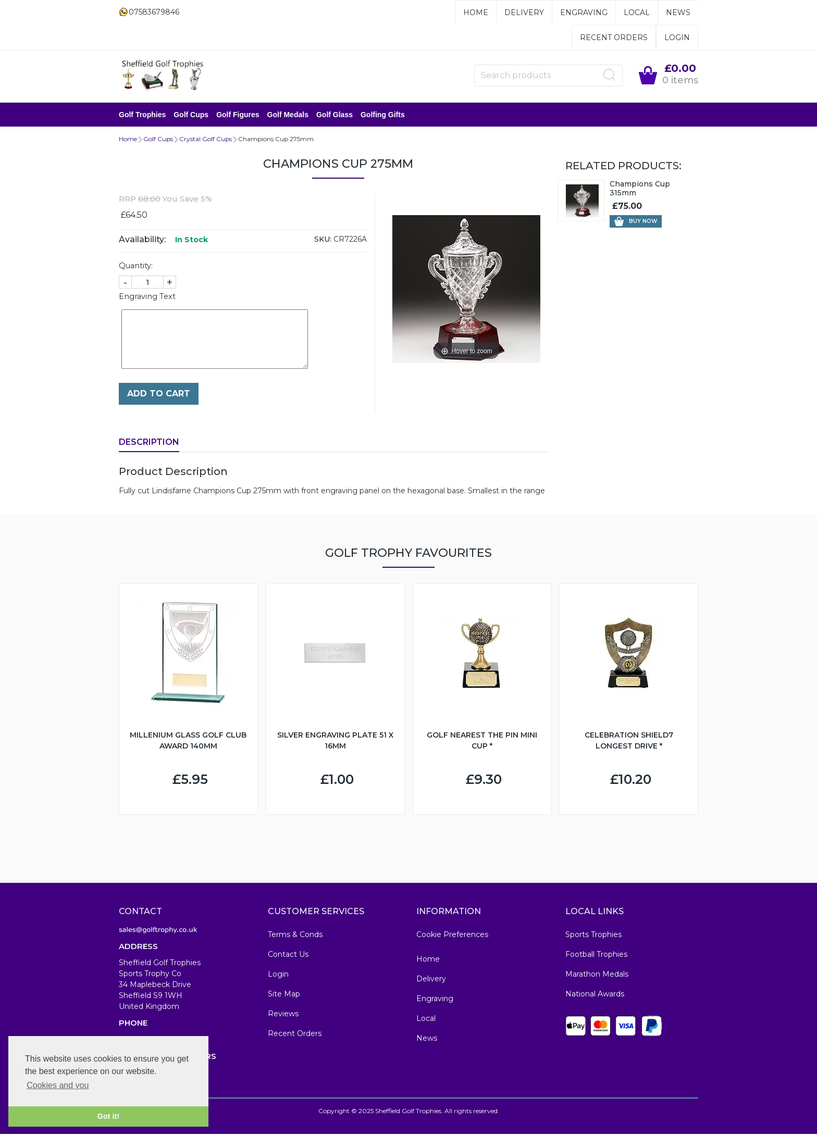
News (678, 12)
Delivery (524, 12)
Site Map (284, 995)
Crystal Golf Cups (205, 140)
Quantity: (136, 266)
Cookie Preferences (452, 935)
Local (637, 12)
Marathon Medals (596, 975)
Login (677, 37)
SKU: (322, 240)
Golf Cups (191, 115)
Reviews (283, 1014)
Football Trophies (596, 955)
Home (475, 12)
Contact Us (288, 955)
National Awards (594, 995)
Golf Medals (287, 115)
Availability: (142, 240)
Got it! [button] (108, 1116)
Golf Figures (237, 115)
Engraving (584, 12)
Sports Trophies (593, 935)
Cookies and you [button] (58, 1085)
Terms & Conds (295, 935)
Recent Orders (614, 37)
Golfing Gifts (383, 115)
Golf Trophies (142, 115)
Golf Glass (334, 115)
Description (149, 443)
